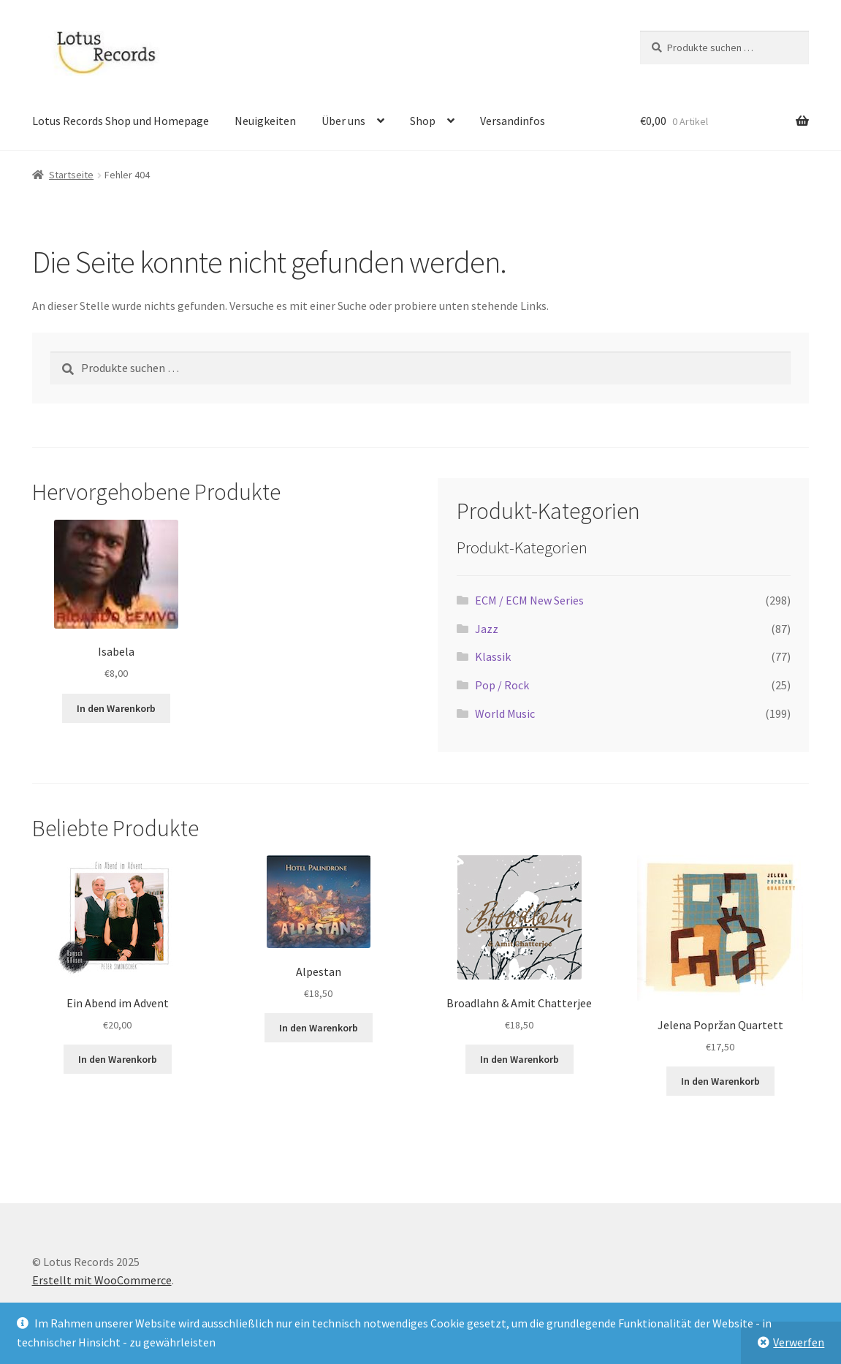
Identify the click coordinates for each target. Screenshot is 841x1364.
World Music (505, 713)
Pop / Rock (502, 685)
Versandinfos (512, 120)
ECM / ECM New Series (529, 600)
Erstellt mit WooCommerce (102, 1280)
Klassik (493, 656)
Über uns (343, 120)
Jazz (486, 628)
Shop (422, 120)
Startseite (71, 174)
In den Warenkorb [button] (116, 708)
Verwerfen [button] (798, 1342)
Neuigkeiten (265, 120)
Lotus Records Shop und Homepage (120, 120)
